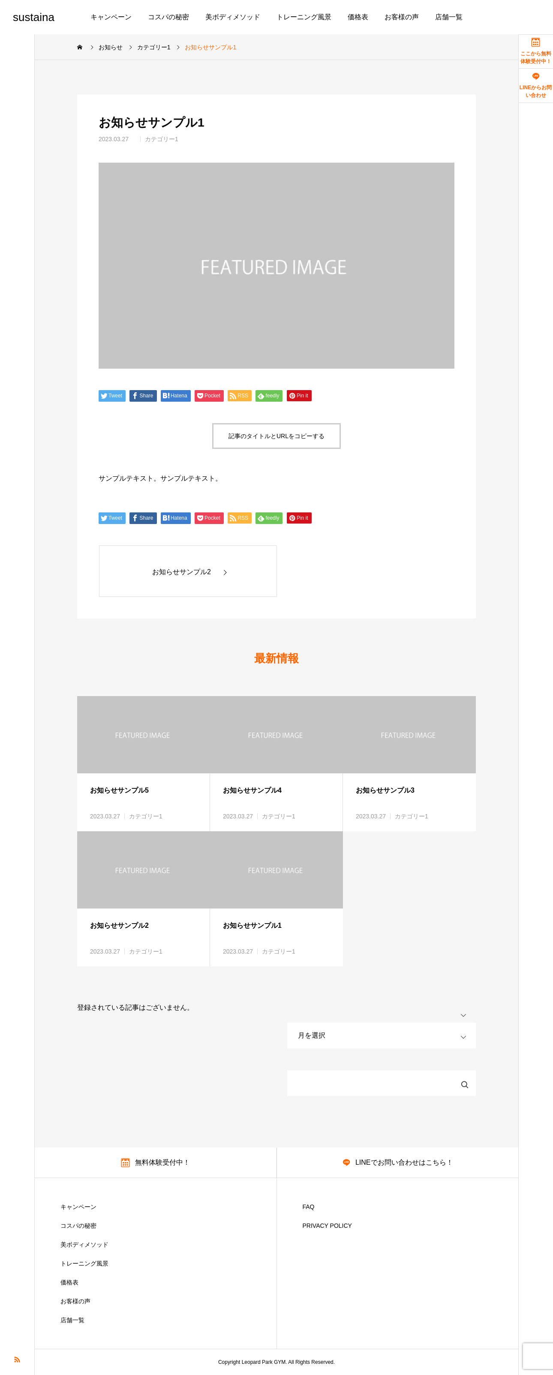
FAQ (309, 1207)
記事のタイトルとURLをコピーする (276, 436)
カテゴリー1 (161, 139)
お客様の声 (402, 17)
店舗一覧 (449, 17)
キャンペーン (111, 17)
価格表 (358, 17)
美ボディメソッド (232, 17)
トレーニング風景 (303, 17)
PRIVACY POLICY (327, 1226)
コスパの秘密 (168, 17)
